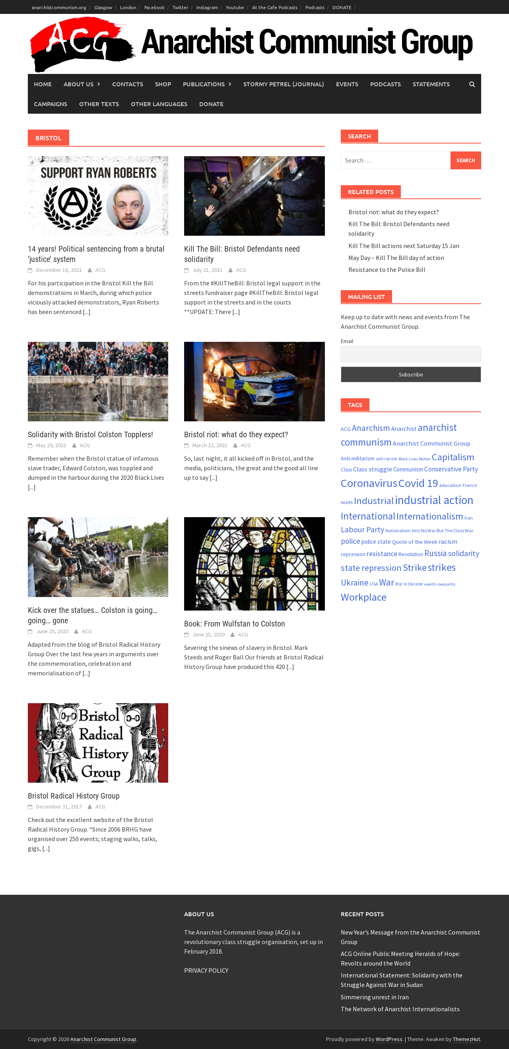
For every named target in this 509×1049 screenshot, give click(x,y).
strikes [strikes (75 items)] (442, 567)
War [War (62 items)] (386, 582)
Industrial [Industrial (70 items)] (374, 500)
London (128, 7)
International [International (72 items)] (368, 516)
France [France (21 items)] (469, 485)
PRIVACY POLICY (206, 970)
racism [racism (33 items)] (448, 541)
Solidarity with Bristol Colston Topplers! (90, 434)
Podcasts (314, 7)
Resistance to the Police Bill (386, 269)
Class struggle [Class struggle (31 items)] (372, 469)
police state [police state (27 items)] (376, 541)
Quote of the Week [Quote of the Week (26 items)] (414, 541)
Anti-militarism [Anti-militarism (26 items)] (358, 458)
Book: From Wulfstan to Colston (234, 623)
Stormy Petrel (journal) (283, 84)
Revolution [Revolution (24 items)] (410, 554)
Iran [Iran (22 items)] (468, 518)
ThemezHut (466, 1039)
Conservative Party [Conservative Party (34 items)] (451, 469)
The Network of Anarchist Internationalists (400, 1009)
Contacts (127, 84)
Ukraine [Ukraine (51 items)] (355, 582)
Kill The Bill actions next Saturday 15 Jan (403, 246)
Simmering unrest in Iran (375, 997)
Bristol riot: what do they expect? (236, 434)
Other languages (159, 104)
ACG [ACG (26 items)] (346, 428)
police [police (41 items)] (350, 541)
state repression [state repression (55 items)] (371, 567)
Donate (211, 104)
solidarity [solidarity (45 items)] (463, 553)
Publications (204, 84)
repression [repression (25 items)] (353, 554)
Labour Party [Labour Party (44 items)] (362, 529)
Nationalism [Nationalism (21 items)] (398, 530)
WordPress (389, 1039)
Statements (431, 84)
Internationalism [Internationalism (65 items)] (429, 516)
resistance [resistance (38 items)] (382, 553)
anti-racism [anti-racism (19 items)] (386, 458)
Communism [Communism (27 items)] (408, 469)
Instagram (207, 7)
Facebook (154, 7)
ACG (100, 269)
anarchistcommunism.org (59, 7)
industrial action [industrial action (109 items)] (434, 500)
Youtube (235, 7)
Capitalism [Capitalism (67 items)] (453, 457)
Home (43, 84)
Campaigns (50, 104)
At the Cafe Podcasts (274, 7)
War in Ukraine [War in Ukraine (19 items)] (409, 584)
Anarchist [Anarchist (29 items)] (404, 428)
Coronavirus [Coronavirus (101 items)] (369, 483)
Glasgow (103, 7)
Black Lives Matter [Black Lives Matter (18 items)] (414, 458)
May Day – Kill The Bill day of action (396, 258)
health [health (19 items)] (347, 502)
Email (347, 341)
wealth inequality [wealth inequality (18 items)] (439, 584)
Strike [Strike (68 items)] (415, 567)
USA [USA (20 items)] (374, 584)
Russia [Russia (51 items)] (435, 553)
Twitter (180, 7)
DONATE (342, 7)
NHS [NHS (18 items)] (416, 530)
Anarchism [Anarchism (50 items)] (371, 428)
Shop (163, 84)
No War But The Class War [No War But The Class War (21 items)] (447, 530)
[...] (87, 312)
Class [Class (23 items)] (346, 469)
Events (347, 84)
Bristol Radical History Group (74, 796)
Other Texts (99, 104)
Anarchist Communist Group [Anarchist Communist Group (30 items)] (431, 443)
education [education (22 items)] (450, 485)
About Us (78, 84)
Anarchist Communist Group (103, 1039)
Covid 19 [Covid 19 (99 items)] (418, 483)
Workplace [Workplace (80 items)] (364, 596)
